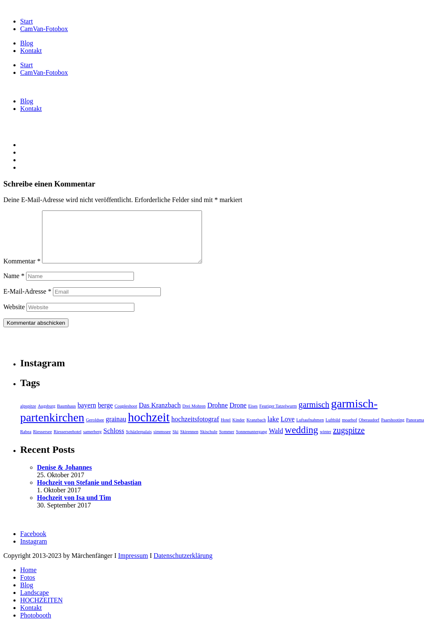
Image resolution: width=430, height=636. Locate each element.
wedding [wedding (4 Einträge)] (301, 439)
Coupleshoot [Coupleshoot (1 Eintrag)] (126, 416)
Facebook (33, 543)
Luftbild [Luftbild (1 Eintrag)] (332, 430)
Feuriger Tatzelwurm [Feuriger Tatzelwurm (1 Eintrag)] (278, 416)
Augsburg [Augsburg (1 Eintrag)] (46, 416)
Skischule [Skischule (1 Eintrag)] (208, 441)
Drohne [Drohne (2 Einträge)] (217, 415)
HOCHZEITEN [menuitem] (41, 610)
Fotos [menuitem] (27, 587)
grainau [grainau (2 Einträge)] (116, 429)
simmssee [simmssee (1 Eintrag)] (161, 441)
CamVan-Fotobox (44, 28)
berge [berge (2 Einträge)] (105, 415)
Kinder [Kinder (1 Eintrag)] (238, 430)
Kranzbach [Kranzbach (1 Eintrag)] (256, 430)
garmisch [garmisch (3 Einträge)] (314, 414)
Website (14, 317)
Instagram (33, 551)
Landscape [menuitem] (34, 602)
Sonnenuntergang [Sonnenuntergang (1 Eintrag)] (251, 441)
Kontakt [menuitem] (31, 617)
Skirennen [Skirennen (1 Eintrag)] (189, 441)
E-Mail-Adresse (27, 301)
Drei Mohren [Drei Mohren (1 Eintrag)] (193, 416)
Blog (26, 43)
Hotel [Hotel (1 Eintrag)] (226, 430)
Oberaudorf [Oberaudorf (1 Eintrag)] (369, 430)
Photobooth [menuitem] (35, 625)
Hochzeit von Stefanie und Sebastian (89, 492)
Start (26, 21)
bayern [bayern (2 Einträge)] (87, 415)
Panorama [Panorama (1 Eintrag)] (415, 430)
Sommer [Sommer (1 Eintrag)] (226, 441)
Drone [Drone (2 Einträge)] (237, 415)
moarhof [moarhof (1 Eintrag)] (349, 430)
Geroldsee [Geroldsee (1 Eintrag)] (95, 430)
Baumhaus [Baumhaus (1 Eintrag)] (66, 416)
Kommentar (21, 271)
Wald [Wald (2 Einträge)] (276, 441)
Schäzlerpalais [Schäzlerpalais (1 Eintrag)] (139, 441)
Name (13, 285)
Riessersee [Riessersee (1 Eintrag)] (42, 441)
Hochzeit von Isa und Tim (74, 507)
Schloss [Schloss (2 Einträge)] (113, 441)
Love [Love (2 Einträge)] (287, 429)
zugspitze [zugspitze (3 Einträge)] (349, 440)
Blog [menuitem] (26, 595)
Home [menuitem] (28, 579)
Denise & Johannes (64, 477)
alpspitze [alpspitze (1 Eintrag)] (28, 416)
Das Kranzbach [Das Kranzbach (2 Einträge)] (160, 415)
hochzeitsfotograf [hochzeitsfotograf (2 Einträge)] (195, 429)
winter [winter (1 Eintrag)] (325, 441)
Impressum (133, 565)
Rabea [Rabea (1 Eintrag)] (25, 441)
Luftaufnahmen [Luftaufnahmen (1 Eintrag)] (310, 430)
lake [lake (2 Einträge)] (273, 429)
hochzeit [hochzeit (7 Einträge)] (149, 427)
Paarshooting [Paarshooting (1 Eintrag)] (392, 430)
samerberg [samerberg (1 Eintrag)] (92, 441)
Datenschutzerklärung (183, 565)
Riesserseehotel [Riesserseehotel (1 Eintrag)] (67, 441)
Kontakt (31, 50)
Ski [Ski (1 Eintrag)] (175, 441)
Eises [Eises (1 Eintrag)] (253, 416)
